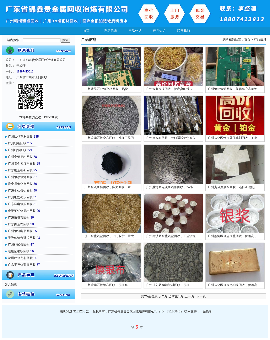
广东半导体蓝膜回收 (22, 264)
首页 (86, 30)
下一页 (201, 296)
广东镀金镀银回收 (20, 170)
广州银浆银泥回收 (20, 177)
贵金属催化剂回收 (20, 183)
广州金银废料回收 (20, 156)
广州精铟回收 (17, 150)
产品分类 (135, 30)
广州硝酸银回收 (19, 244)
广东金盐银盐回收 (20, 190)
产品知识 (159, 30)
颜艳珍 (207, 311)
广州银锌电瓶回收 (20, 231)
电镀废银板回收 (19, 251)
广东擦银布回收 (19, 217)
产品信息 (110, 30)
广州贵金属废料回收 (22, 163)
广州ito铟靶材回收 (20, 136)
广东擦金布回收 (19, 224)
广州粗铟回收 (17, 143)
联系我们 (183, 30)
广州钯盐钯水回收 (20, 197)
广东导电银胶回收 (20, 204)
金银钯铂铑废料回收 (22, 210)
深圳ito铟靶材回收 (20, 258)
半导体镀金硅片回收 (22, 237)
